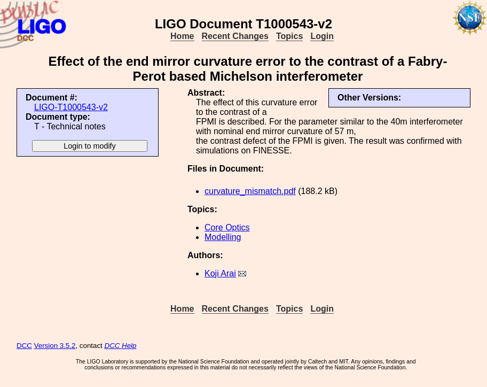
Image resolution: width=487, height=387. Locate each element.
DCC (24, 346)
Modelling (223, 237)
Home (182, 36)
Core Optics (227, 227)
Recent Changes (235, 36)
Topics (289, 36)
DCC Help (121, 346)
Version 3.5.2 (55, 346)
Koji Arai (220, 273)
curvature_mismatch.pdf (250, 191)
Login (322, 36)
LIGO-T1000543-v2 (71, 107)
